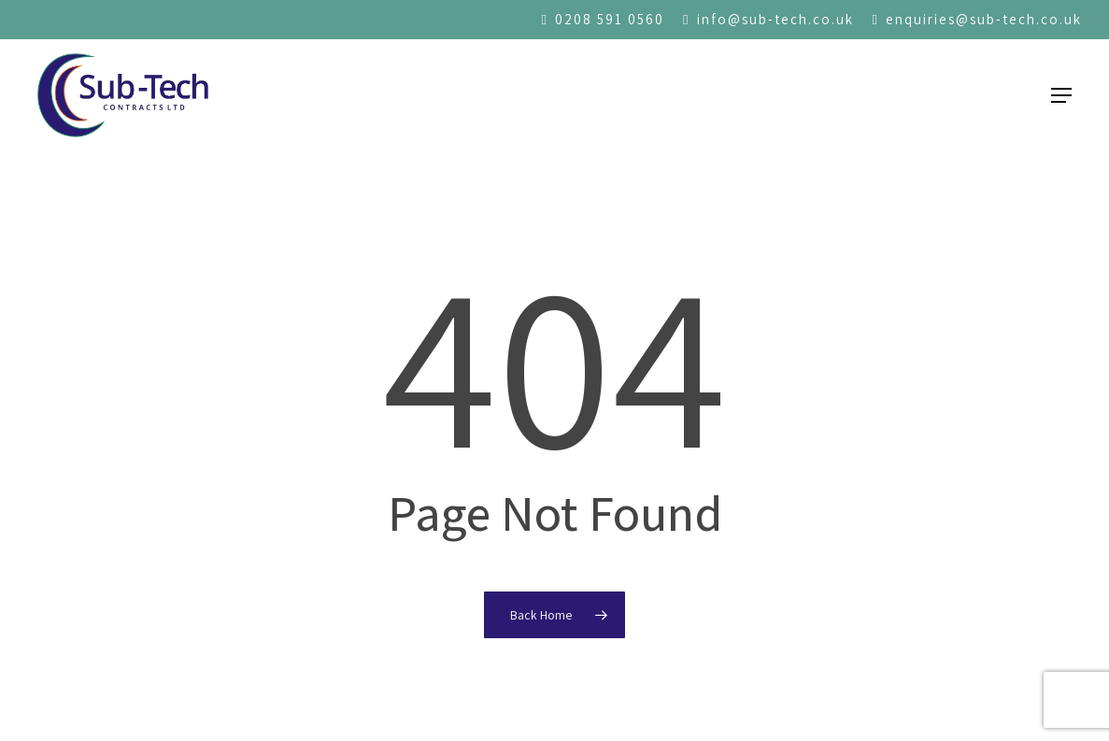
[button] (1061, 95)
